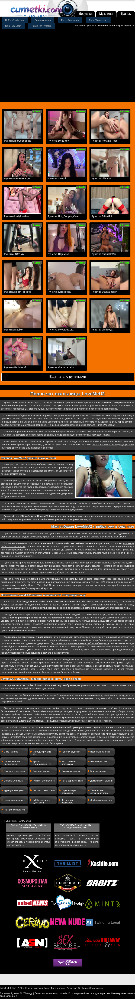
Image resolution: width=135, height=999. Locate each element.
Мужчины (106, 13)
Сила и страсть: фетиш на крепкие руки (28, 826)
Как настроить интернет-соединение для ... (77, 826)
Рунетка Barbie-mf (15, 367)
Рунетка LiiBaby (101, 178)
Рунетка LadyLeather (16, 216)
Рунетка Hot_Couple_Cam (63, 216)
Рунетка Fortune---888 (104, 140)
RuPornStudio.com (14, 20)
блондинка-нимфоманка (103, 669)
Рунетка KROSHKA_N (17, 178)
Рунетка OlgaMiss (58, 254)
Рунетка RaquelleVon (103, 254)
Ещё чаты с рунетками (67, 376)
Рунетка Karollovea (59, 291)
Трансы (126, 13)
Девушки (85, 13)
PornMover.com (43, 20)
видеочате (18, 509)
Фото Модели (58, 988)
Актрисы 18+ (73, 988)
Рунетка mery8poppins (17, 140)
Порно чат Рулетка (41, 26)
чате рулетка (44, 405)
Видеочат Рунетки (84, 25)
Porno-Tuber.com (70, 20)
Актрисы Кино (41, 988)
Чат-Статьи (26, 988)
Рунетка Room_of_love (17, 291)
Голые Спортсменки (92, 988)
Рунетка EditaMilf (101, 216)
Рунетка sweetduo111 (61, 329)
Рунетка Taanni (57, 178)
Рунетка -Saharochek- (61, 367)
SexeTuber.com (13, 26)
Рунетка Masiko (13, 329)
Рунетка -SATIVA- (14, 254)
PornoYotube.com (98, 20)
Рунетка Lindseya (101, 329)
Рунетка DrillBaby (58, 140)
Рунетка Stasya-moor (104, 291)
